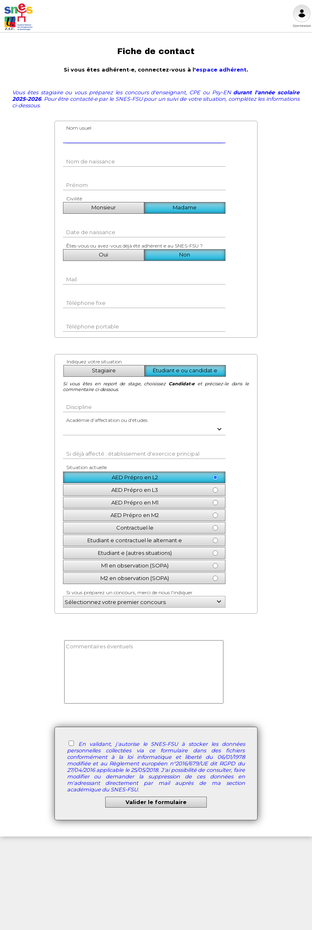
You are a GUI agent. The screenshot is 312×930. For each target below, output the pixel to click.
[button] (217, 428)
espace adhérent (221, 69)
